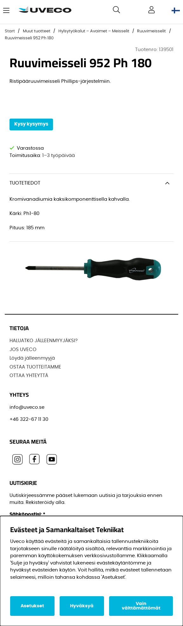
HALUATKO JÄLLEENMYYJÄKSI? (44, 340)
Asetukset (32, 606)
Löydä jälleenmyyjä (32, 358)
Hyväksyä (82, 606)
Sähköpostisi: (27, 514)
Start (10, 31)
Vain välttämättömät (141, 606)
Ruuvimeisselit (151, 31)
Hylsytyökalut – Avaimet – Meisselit (93, 31)
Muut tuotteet (36, 31)
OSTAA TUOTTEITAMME (35, 367)
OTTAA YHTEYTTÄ (29, 375)
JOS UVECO (23, 349)
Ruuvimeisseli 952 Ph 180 (29, 38)
